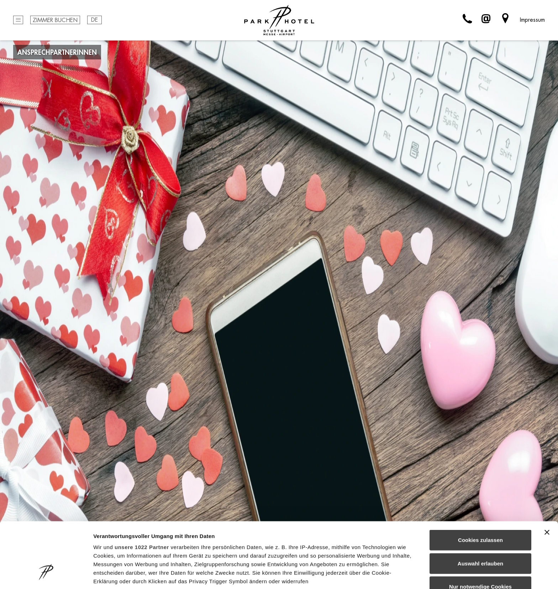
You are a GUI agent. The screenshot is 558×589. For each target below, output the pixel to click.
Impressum (532, 20)
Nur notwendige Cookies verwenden (480, 537)
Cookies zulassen (480, 486)
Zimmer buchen (55, 20)
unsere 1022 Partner (142, 493)
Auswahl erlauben (480, 509)
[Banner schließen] (546, 478)
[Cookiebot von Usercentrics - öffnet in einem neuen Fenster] (46, 575)
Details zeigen (378, 575)
